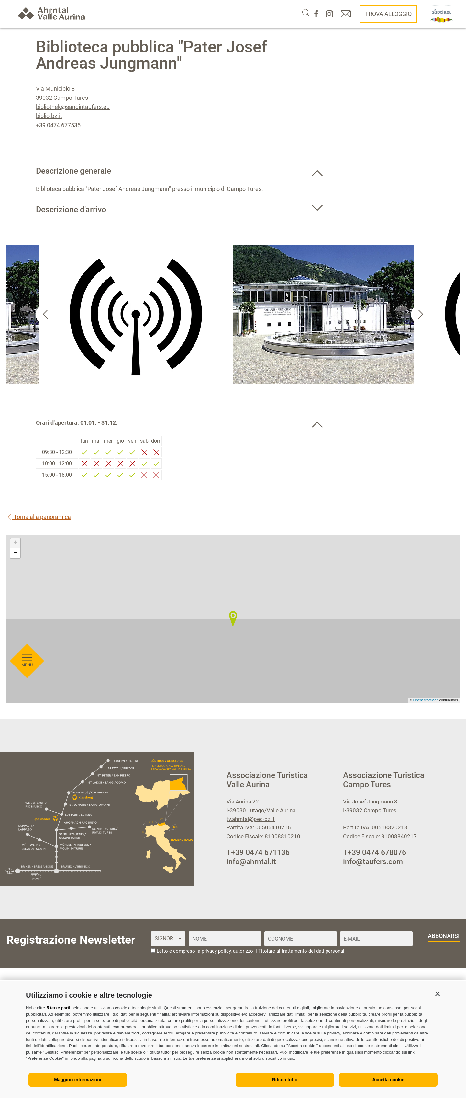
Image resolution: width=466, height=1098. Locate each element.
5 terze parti (58, 1007)
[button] (437, 993)
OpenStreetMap (426, 700)
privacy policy (216, 951)
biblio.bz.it (49, 115)
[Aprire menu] (27, 361)
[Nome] (225, 938)
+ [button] (15, 543)
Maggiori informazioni (77, 1079)
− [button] (15, 553)
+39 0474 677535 (58, 125)
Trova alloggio (388, 13)
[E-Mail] (376, 938)
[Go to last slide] (45, 314)
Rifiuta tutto (285, 1079)
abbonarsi (444, 935)
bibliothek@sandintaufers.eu (73, 106)
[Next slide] (420, 314)
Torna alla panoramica (38, 517)
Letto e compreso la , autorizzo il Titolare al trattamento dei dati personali (251, 951)
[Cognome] (300, 938)
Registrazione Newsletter (70, 940)
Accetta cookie (388, 1079)
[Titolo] (168, 938)
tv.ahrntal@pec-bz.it (251, 819)
